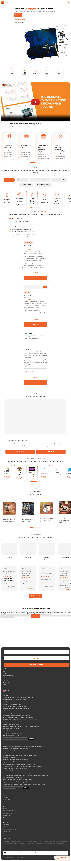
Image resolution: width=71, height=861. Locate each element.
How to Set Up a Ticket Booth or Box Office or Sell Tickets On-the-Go (17, 779)
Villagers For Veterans (47, 559)
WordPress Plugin (6, 682)
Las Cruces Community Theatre (9, 559)
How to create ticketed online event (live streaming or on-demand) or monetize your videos (22, 766)
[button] (20, 19)
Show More (35, 616)
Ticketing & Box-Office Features (40, 179)
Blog (4, 795)
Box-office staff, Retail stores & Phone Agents (12, 753)
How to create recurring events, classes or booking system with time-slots (19, 764)
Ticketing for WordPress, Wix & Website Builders (13, 722)
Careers (4, 817)
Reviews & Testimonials (8, 675)
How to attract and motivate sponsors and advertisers (14, 770)
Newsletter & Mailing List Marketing (10, 713)
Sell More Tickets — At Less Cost (10, 711)
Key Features (9, 179)
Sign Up (4, 686)
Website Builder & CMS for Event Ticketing (12, 704)
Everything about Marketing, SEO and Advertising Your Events (16, 782)
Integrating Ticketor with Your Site (10, 762)
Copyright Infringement (8, 838)
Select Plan (35, 278)
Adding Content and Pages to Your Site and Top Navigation (15, 759)
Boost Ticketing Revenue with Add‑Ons (11, 728)
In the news (5, 797)
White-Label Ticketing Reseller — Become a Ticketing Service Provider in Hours (20, 719)
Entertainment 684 (12, 587)
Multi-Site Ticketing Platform (30, 371)
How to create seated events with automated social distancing (16, 773)
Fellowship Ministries (66, 559)
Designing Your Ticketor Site (9, 757)
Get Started (17, 15)
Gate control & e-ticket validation (10, 750)
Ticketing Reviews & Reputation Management (12, 733)
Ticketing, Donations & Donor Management (12, 731)
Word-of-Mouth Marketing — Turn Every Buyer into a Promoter (16, 708)
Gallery (4, 802)
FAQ (3, 806)
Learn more (35, 377)
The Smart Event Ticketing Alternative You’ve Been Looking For (16, 715)
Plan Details (35, 273)
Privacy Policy (6, 824)
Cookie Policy (5, 827)
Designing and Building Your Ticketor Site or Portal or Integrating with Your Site (20, 755)
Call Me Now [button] (36, 658)
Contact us (35, 344)
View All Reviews (35, 596)
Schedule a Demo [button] (36, 652)
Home (4, 671)
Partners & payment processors (9, 810)
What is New (5, 804)
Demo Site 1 (20, 451)
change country (43, 211)
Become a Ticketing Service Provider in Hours (33, 370)
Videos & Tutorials (6, 799)
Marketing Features (26, 184)
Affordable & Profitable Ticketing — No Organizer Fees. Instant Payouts (18, 697)
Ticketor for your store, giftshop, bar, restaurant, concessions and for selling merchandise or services (25, 784)
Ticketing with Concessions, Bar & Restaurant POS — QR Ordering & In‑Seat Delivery (21, 726)
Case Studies (5, 808)
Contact (4, 678)
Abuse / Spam (6, 835)
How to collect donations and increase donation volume (15, 768)
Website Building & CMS (59, 179)
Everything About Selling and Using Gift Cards (12, 777)
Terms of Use (5, 822)
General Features (22, 179)
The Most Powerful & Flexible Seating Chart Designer (14, 699)
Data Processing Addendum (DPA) (10, 829)
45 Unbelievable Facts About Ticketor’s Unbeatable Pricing (15, 748)
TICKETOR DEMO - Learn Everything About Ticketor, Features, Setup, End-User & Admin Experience (24, 746)
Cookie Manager (6, 831)
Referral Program (6, 815)
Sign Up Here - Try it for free (36, 664)
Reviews (4, 684)
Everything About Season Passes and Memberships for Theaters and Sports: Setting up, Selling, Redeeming (26, 775)
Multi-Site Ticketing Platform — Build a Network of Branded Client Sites (18, 717)
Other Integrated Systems (43, 184)
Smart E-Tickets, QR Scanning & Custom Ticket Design (14, 706)
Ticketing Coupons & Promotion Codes (11, 735)
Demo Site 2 (51, 451)
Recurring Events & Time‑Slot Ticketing (11, 724)
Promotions (5, 680)
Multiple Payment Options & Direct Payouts (12, 702)
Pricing (35, 382)
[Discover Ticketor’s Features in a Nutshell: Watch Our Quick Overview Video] (35, 101)
